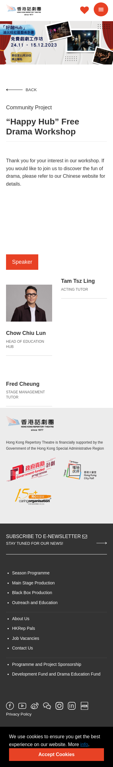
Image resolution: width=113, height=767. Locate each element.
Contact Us (22, 648)
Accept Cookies (56, 754)
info (84, 744)
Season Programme (31, 572)
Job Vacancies (25, 638)
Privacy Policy (19, 714)
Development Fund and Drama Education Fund (56, 674)
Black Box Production (32, 592)
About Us (21, 618)
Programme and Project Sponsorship (46, 664)
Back (21, 90)
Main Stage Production (33, 582)
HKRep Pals (23, 628)
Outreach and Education (35, 602)
